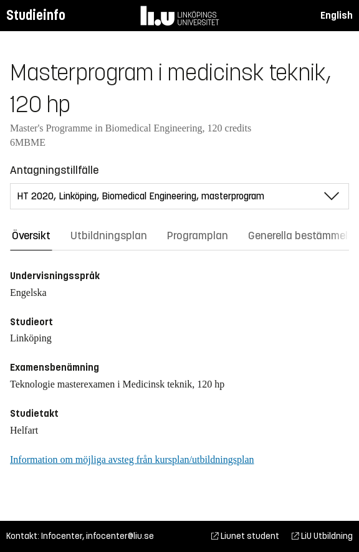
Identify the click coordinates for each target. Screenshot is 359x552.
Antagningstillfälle (54, 170)
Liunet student (245, 536)
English (336, 15)
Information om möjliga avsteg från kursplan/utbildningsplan (132, 459)
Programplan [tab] (197, 235)
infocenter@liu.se (120, 536)
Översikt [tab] (31, 235)
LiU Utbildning (322, 536)
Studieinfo (35, 15)
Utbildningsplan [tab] (108, 235)
